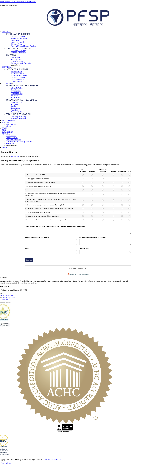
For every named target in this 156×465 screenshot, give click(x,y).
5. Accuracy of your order (33, 190)
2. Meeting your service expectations (37, 179)
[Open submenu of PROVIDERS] (12, 67)
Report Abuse (72, 268)
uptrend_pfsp (15, 156)
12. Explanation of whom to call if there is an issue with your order (46, 220)
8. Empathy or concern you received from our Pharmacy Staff (44, 205)
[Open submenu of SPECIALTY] (12, 83)
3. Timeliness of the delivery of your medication (40, 182)
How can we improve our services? (37, 237)
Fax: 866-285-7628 (7, 295)
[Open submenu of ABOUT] (9, 134)
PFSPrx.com (6, 299)
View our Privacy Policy (52, 459)
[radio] (83, 175)
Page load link (6, 463)
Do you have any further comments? (92, 237)
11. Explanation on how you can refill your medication (42, 216)
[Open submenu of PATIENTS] (10, 32)
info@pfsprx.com (9, 297)
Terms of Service (82, 268)
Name (27, 248)
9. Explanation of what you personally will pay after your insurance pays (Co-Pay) (50, 209)
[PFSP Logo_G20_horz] (78, 26)
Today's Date (84, 248)
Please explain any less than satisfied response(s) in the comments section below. (55, 226)
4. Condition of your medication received (38, 186)
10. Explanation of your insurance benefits (38, 212)
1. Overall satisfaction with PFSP (35, 175)
